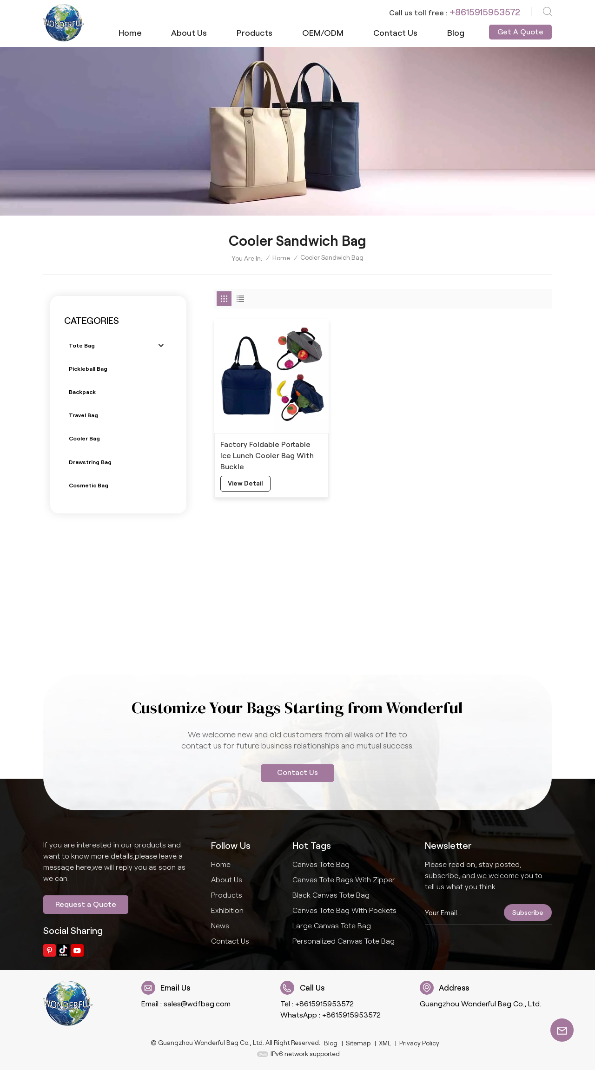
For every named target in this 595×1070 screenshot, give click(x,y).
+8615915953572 (485, 12)
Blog (455, 33)
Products (254, 33)
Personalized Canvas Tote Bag (343, 941)
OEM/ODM (323, 33)
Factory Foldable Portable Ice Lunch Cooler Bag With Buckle (267, 449)
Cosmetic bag (88, 485)
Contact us (395, 33)
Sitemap (358, 1043)
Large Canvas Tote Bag (331, 926)
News (220, 926)
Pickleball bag (88, 369)
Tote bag (82, 345)
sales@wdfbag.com (197, 1003)
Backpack (82, 392)
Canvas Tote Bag (321, 864)
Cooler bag (84, 439)
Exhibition (227, 910)
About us (189, 33)
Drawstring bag (90, 462)
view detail (246, 477)
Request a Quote (85, 904)
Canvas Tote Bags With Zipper (343, 880)
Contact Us (297, 772)
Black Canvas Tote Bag (331, 895)
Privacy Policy (419, 1043)
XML (385, 1043)
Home (130, 33)
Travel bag (83, 416)
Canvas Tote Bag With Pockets (344, 910)
